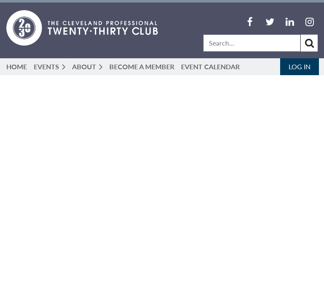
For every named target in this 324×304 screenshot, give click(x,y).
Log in (299, 66)
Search (309, 43)
